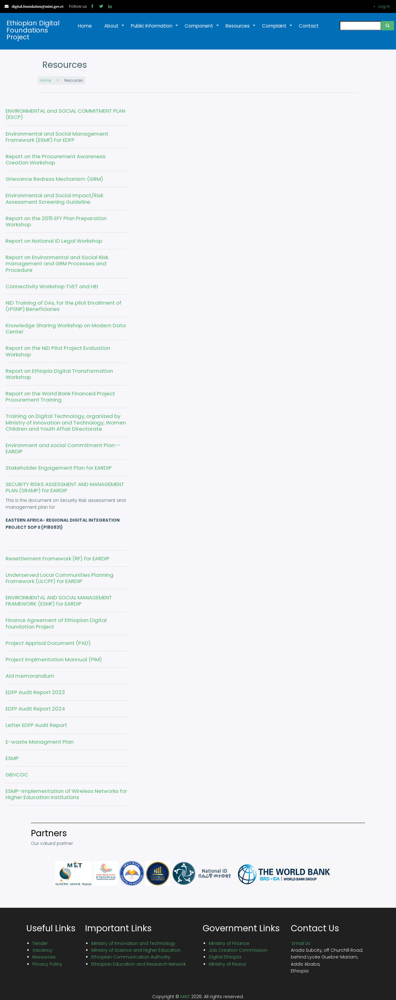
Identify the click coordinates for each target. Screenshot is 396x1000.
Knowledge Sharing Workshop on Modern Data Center (66, 328)
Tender (40, 943)
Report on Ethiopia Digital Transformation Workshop (59, 374)
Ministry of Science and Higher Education (136, 950)
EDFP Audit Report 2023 (35, 692)
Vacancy (42, 950)
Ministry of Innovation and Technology (133, 943)
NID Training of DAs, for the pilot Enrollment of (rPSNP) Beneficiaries (64, 306)
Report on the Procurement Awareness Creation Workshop (55, 159)
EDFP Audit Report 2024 (35, 708)
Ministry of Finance (229, 943)
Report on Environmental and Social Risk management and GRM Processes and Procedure (57, 263)
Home (85, 26)
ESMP (12, 758)
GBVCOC (17, 774)
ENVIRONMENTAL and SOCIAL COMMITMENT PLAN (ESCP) (65, 114)
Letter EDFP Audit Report (36, 725)
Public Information (155, 29)
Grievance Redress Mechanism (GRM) (54, 179)
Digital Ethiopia (225, 957)
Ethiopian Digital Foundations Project (33, 30)
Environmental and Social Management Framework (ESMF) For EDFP (57, 137)
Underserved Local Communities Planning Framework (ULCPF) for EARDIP (60, 578)
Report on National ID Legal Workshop (54, 241)
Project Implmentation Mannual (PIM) (54, 659)
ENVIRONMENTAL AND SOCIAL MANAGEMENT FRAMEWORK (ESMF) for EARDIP (59, 600)
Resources (241, 29)
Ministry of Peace (227, 964)
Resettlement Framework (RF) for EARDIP (58, 558)
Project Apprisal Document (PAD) (48, 643)
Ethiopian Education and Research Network (138, 964)
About (114, 29)
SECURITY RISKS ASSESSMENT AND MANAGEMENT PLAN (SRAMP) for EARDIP (65, 487)
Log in (384, 6)
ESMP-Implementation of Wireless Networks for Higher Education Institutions (66, 794)
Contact (309, 26)
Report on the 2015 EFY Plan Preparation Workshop (56, 221)
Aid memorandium (30, 676)
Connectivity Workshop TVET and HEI (52, 286)
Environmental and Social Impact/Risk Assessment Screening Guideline (54, 198)
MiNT (185, 996)
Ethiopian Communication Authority (130, 957)
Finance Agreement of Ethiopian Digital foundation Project (56, 623)
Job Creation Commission (238, 950)
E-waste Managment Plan (40, 742)
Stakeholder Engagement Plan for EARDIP (59, 468)
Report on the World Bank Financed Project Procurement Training (60, 396)
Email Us (301, 943)
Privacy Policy (47, 964)
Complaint (277, 29)
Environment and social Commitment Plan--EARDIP (63, 448)
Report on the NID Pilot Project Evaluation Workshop (58, 351)
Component (202, 29)
